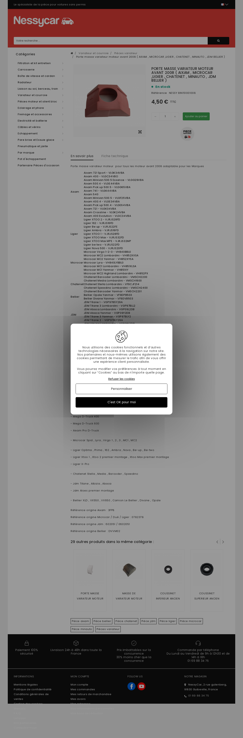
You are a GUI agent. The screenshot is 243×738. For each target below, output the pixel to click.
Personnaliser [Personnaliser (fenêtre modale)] (121, 389)
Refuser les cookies (121, 379)
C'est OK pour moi (122, 402)
